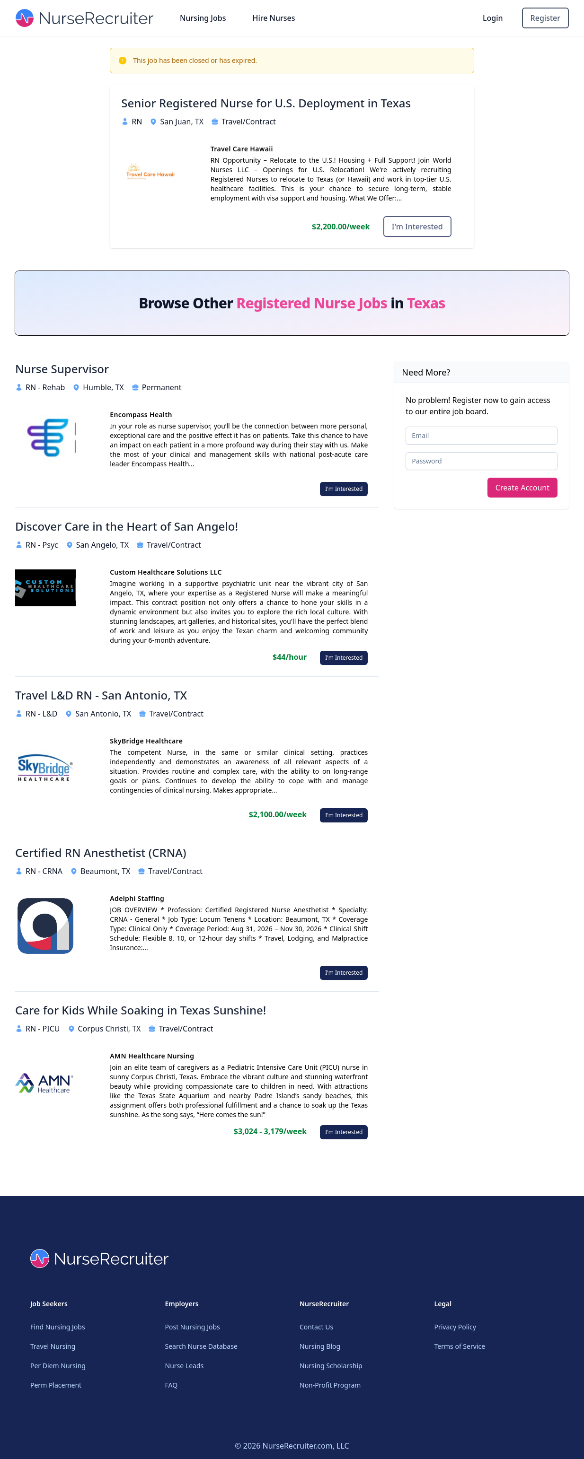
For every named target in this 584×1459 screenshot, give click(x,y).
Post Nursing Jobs (192, 1326)
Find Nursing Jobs (57, 1326)
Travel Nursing (52, 1346)
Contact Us (316, 1326)
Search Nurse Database (201, 1346)
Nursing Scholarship (331, 1365)
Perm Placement (55, 1384)
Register (545, 18)
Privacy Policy (455, 1326)
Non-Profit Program (330, 1384)
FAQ (171, 1384)
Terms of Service (460, 1346)
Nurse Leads (184, 1365)
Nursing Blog (320, 1346)
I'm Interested (417, 226)
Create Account (522, 487)
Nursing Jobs (203, 18)
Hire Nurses (273, 18)
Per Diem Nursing (58, 1365)
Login (493, 18)
